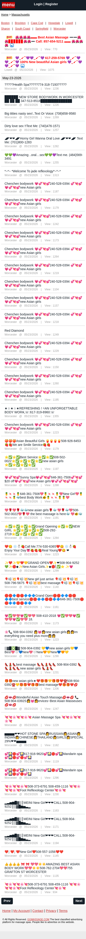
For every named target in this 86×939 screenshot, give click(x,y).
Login (38, 4)
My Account (21, 911)
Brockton (20, 23)
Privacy (51, 911)
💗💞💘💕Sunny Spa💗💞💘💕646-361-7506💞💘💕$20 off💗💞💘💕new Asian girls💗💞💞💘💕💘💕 (43, 479)
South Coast (22, 28)
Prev (7, 901)
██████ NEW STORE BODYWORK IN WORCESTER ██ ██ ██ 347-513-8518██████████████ (44, 99)
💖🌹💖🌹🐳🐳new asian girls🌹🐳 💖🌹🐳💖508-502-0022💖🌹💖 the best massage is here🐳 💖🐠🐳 (43, 512)
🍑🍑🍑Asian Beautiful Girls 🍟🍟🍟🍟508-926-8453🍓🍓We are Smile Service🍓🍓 (43, 443)
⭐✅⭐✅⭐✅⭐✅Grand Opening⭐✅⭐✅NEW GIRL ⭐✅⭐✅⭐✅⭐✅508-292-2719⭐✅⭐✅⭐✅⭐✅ (42, 530)
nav (8, 5)
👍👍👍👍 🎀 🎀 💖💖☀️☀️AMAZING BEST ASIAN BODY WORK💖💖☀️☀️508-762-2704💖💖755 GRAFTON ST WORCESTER (42, 868)
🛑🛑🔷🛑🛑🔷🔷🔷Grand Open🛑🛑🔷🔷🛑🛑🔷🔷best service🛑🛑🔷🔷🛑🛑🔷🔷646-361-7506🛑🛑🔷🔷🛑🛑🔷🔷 (44, 599)
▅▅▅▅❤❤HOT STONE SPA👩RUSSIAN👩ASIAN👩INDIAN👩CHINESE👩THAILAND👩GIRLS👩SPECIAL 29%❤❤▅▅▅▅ (44, 737)
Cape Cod (37, 23)
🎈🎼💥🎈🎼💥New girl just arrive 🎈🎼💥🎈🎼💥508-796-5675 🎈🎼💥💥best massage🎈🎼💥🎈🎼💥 (44, 581)
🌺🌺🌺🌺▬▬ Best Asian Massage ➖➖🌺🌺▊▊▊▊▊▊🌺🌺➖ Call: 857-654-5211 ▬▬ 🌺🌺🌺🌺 (44, 41)
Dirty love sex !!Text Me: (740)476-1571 (32, 126)
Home (4, 14)
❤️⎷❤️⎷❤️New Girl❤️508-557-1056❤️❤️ (34, 852)
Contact (37, 911)
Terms (63, 911)
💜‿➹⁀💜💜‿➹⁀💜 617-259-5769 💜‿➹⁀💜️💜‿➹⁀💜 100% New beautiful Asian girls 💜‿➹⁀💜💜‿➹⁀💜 (43, 62)
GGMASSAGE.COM (38, 919)
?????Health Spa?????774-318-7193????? (35, 84)
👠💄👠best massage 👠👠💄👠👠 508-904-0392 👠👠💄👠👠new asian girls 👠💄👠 (43, 666)
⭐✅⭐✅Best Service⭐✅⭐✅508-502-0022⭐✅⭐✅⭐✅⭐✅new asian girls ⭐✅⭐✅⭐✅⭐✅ (35, 461)
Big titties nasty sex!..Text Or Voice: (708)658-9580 (40, 113)
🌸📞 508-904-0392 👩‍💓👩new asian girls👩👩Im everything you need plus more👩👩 (41, 634)
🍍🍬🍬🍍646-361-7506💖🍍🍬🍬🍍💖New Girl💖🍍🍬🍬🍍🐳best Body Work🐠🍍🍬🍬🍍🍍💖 (44, 495)
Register (51, 4)
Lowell (69, 23)
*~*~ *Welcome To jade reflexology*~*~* (33, 171)
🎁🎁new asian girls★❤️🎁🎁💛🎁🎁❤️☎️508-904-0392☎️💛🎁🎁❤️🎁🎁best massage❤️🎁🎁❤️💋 (42, 682)
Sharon (5, 28)
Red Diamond (14, 330)
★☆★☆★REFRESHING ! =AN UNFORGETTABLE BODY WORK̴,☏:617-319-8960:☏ (41, 410)
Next (79, 901)
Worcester (60, 28)
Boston (5, 23)
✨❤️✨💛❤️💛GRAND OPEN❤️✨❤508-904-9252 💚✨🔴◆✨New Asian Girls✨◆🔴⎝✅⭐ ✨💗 (42, 564)
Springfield (41, 28)
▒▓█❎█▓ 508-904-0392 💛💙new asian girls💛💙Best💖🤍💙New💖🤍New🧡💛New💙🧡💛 (41, 650)
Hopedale (54, 23)
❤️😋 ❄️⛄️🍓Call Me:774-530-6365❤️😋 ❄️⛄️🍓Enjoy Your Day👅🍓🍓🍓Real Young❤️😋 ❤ (40, 548)
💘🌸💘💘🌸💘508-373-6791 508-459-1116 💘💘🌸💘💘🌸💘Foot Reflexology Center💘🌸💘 (43, 788)
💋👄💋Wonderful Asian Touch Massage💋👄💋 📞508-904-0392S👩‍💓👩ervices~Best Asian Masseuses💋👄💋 (43, 701)
